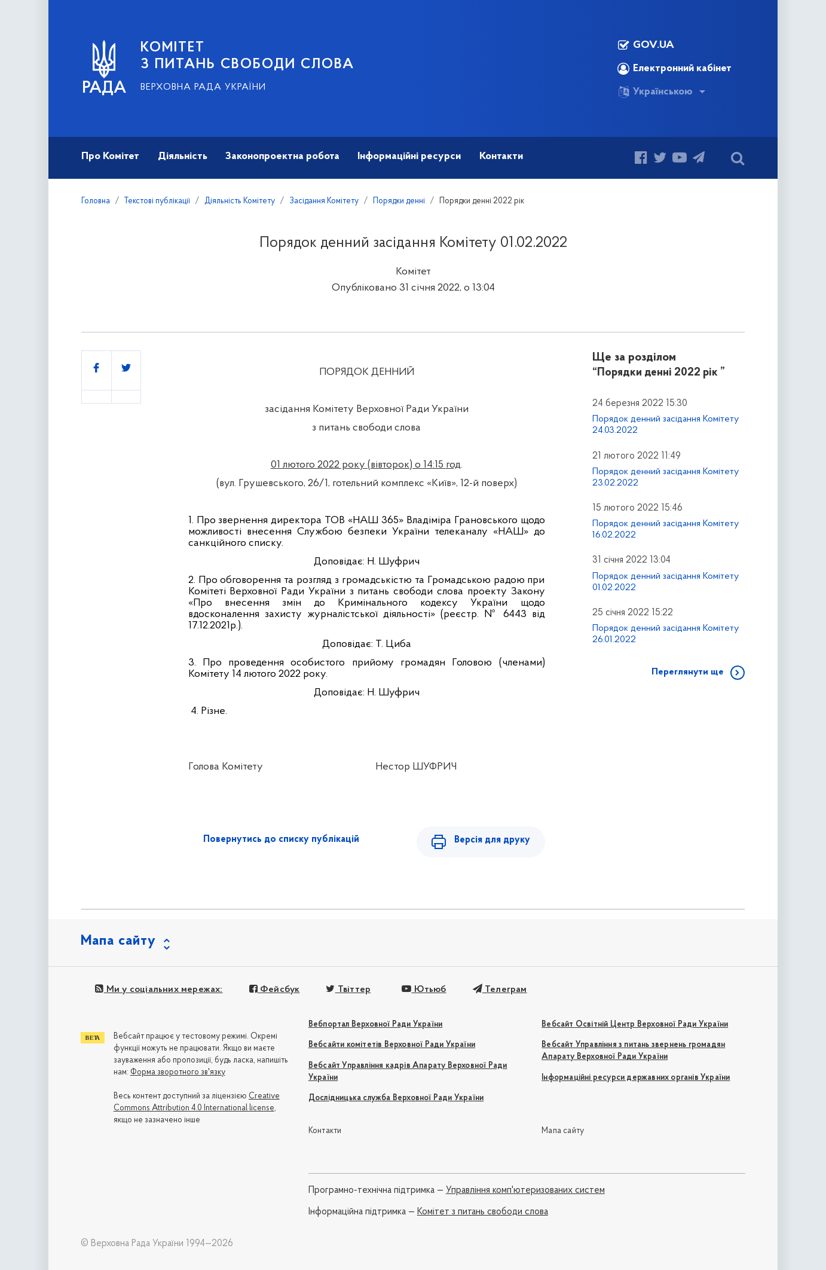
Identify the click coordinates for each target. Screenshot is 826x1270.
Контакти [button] (501, 156)
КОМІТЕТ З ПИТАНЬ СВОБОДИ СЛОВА (247, 56)
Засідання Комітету (324, 201)
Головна (95, 201)
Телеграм (500, 989)
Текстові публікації (157, 201)
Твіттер (348, 989)
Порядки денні (399, 201)
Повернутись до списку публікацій (281, 839)
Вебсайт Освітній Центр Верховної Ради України (635, 1024)
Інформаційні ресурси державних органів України (636, 1077)
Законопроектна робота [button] (282, 156)
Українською (655, 92)
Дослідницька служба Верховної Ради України (396, 1098)
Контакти (325, 1130)
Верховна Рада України (203, 87)
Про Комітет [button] (110, 156)
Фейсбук (274, 989)
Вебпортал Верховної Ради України (375, 1024)
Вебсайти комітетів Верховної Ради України (391, 1044)
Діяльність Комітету (239, 201)
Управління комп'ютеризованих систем (525, 1190)
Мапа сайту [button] (118, 941)
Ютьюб (424, 989)
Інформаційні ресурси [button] (409, 156)
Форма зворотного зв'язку (177, 1072)
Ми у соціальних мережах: (158, 989)
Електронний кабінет (674, 69)
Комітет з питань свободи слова (482, 1212)
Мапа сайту (563, 1130)
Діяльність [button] (182, 156)
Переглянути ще (687, 672)
